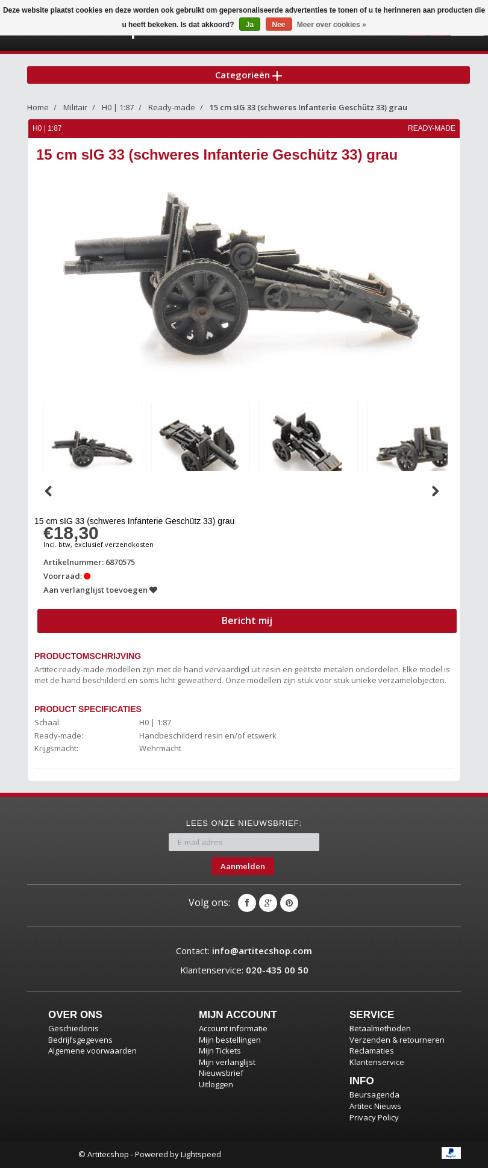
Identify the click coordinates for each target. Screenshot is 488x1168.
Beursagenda (374, 1094)
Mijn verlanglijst (227, 1062)
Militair (75, 107)
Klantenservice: (244, 970)
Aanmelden (243, 866)
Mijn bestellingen (230, 1039)
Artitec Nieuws (375, 1106)
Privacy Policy (374, 1117)
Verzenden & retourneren (397, 1039)
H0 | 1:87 (118, 107)
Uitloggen (216, 1084)
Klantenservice (376, 1062)
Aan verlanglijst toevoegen (100, 589)
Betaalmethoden (380, 1028)
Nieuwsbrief (221, 1072)
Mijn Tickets (220, 1050)
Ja (250, 24)
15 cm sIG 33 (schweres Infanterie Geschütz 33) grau (308, 107)
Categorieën (248, 75)
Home (38, 107)
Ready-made (171, 107)
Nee (279, 24)
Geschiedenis (73, 1028)
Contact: (244, 951)
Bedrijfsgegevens (80, 1039)
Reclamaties (371, 1050)
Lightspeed (201, 1154)
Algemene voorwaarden (92, 1050)
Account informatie (233, 1028)
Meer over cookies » (331, 24)
